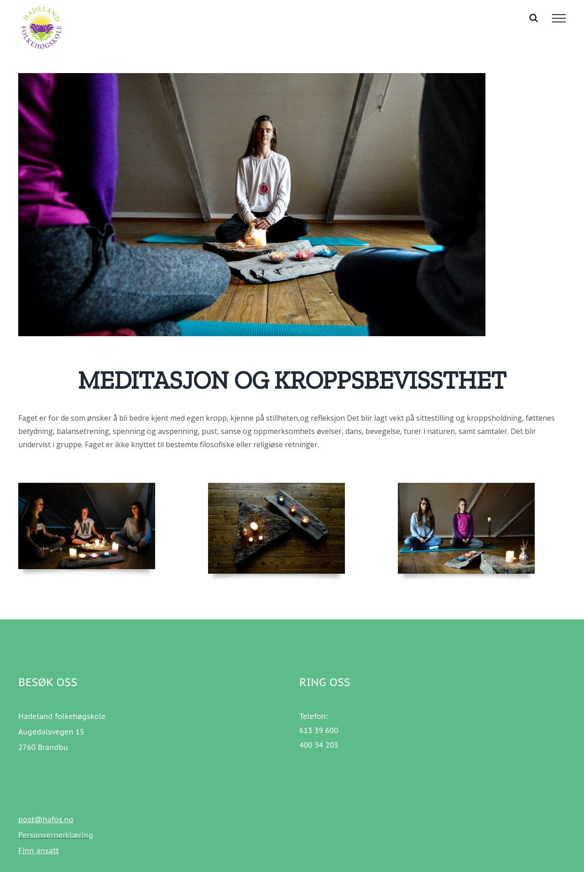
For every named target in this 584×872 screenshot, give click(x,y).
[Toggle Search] (533, 17)
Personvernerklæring (55, 835)
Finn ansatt (38, 850)
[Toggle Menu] (559, 18)
